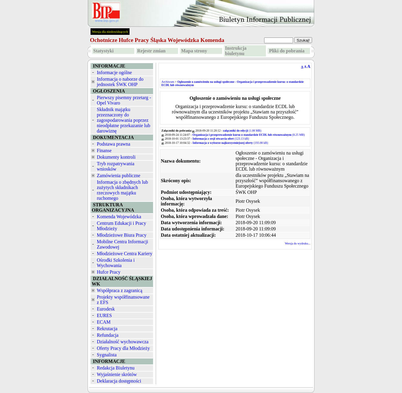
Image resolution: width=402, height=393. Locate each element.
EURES (104, 315)
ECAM (103, 322)
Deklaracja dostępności (119, 380)
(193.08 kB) (230, 142)
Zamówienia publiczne (118, 175)
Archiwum (167, 81)
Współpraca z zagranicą (119, 290)
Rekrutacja (107, 328)
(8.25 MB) (248, 134)
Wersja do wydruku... (297, 243)
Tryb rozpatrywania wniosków (115, 166)
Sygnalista (107, 354)
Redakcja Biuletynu (116, 367)
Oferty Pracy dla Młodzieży (123, 348)
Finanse (104, 150)
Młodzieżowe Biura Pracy (122, 235)
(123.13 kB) (221, 138)
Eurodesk (106, 308)
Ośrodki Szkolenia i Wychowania (116, 263)
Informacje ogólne (114, 72)
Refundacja (108, 335)
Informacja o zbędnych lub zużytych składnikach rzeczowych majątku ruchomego (122, 190)
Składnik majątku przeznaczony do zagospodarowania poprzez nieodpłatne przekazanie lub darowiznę (123, 120)
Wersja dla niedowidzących (110, 31)
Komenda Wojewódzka (119, 216)
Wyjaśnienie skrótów (117, 374)
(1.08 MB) (242, 130)
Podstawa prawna (113, 143)
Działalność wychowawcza (123, 341)
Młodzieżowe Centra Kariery (124, 253)
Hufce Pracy (109, 272)
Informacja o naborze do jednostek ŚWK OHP (120, 82)
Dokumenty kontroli (116, 157)
